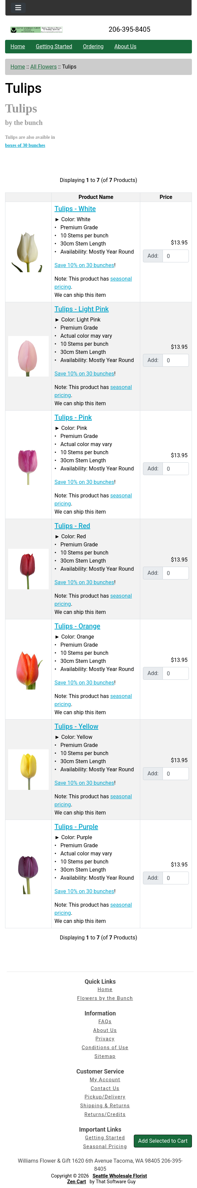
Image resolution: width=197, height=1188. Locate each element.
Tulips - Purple (76, 827)
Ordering (93, 46)
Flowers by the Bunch (105, 998)
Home (17, 46)
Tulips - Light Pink (81, 309)
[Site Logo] (36, 29)
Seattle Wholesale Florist (120, 1176)
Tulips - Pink (73, 417)
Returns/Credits (105, 1114)
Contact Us (105, 1088)
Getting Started (54, 46)
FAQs (105, 1022)
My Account (105, 1080)
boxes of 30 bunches (25, 145)
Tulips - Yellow (76, 726)
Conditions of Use (105, 1048)
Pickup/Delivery (104, 1097)
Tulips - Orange (77, 626)
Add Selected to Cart (163, 1141)
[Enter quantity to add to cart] (176, 256)
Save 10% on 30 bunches (84, 265)
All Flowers (43, 66)
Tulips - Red (72, 526)
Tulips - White (75, 209)
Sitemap (105, 1056)
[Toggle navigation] (18, 8)
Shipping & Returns (105, 1106)
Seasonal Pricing (105, 1147)
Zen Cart (76, 1182)
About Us (126, 46)
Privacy (105, 1039)
